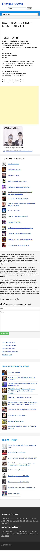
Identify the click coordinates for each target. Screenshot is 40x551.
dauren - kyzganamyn (14, 493)
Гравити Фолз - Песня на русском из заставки (22, 409)
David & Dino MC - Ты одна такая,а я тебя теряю (22, 458)
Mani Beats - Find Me (14, 222)
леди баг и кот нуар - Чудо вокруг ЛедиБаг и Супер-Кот (21, 378)
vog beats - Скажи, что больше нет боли (20, 239)
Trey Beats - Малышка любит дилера (19, 233)
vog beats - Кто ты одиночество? (18, 216)
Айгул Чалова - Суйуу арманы (17, 415)
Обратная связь (6, 545)
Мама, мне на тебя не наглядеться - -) (19, 397)
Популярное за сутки (8, 342)
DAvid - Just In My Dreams (16, 470)
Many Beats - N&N (13, 164)
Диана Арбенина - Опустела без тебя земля (21, 488)
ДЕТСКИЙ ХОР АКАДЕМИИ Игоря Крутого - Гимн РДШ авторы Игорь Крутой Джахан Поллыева (21, 391)
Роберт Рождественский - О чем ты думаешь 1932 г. (22, 446)
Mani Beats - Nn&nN (14, 175)
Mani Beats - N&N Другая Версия (18, 199)
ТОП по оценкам (7, 355)
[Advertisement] (19, 105)
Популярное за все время (10, 351)
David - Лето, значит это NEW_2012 (18, 476)
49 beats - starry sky (14, 210)
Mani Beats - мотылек (14, 169)
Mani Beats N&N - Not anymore (17, 181)
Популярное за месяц (8, 348)
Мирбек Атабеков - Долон (16, 421)
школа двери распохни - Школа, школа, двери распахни (22, 427)
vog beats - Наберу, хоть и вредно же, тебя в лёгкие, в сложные (21, 204)
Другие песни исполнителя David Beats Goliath (17, 151)
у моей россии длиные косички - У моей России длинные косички (22, 384)
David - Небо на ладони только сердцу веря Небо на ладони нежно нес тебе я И (21, 464)
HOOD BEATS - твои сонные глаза (18, 245)
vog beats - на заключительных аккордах (20, 228)
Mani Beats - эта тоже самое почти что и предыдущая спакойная (20, 193)
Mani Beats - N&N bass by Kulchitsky (19, 187)
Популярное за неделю (9, 345)
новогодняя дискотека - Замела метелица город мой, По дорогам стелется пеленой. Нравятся (22, 403)
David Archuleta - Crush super (17, 452)
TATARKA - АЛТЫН (14, 372)
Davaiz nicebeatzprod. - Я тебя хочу (18, 482)
